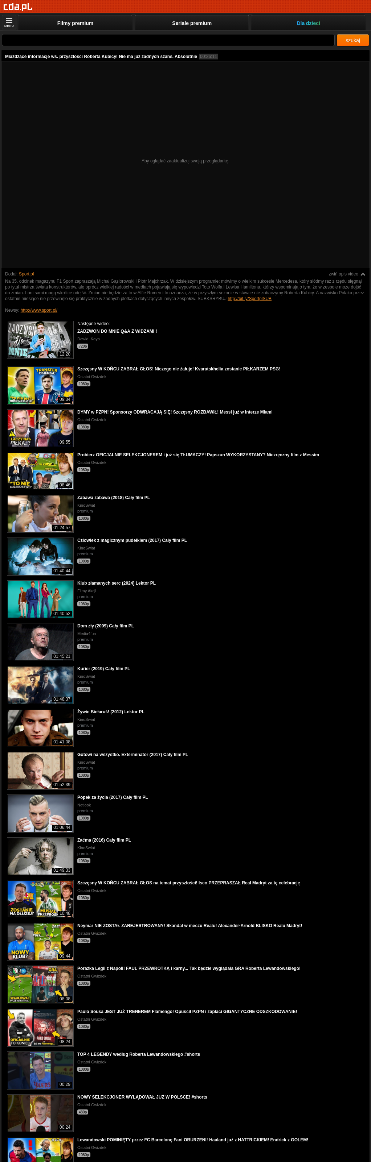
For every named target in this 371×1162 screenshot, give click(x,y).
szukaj (353, 40)
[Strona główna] (18, 7)
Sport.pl (26, 274)
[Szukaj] (168, 40)
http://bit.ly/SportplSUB (250, 298)
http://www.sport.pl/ (39, 310)
